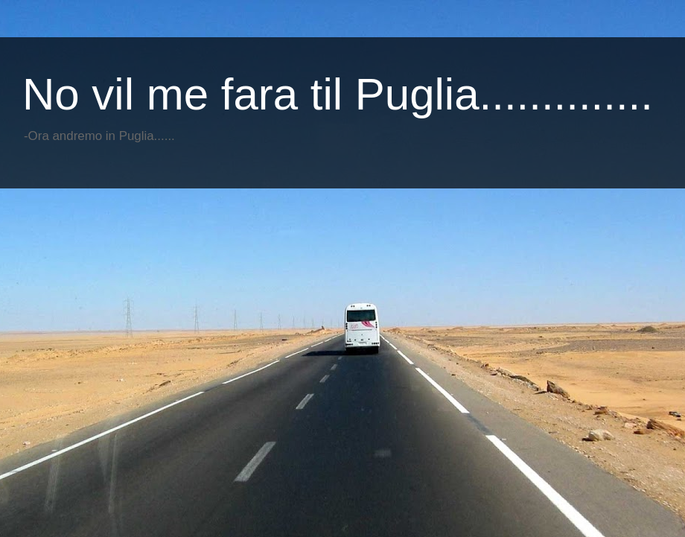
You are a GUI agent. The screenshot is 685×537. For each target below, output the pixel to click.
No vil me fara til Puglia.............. (337, 94)
